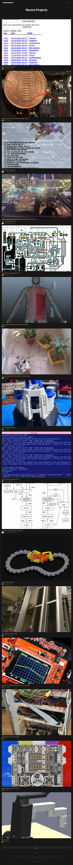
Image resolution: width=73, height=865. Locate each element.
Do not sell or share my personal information (36, 858)
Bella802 (5, 378)
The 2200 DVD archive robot (9, 634)
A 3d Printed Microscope (8, 427)
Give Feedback (33, 856)
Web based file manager (8, 67)
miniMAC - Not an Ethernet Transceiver (12, 530)
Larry (4, 326)
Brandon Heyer (7, 584)
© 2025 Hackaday (36, 861)
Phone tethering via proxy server (10, 479)
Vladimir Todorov (7, 275)
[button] (68, 2)
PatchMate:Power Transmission (10, 788)
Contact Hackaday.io (23, 856)
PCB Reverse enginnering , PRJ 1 (11, 273)
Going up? (36, 853)
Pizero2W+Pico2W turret (8, 221)
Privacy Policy (49, 856)
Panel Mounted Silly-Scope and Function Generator (16, 685)
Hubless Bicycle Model (8, 582)
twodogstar (6, 429)
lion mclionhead (7, 68)
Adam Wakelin (7, 120)
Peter (4, 738)
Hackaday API (57, 856)
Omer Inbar (6, 841)
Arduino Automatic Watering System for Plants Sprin (16, 376)
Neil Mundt (6, 687)
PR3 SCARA (5, 840)
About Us (15, 856)
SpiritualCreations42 (8, 171)
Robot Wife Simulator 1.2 (8, 170)
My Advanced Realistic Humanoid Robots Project (15, 324)
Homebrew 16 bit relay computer (10, 737)
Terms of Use (41, 856)
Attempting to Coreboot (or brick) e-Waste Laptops (15, 118)
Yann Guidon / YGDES (9, 532)
